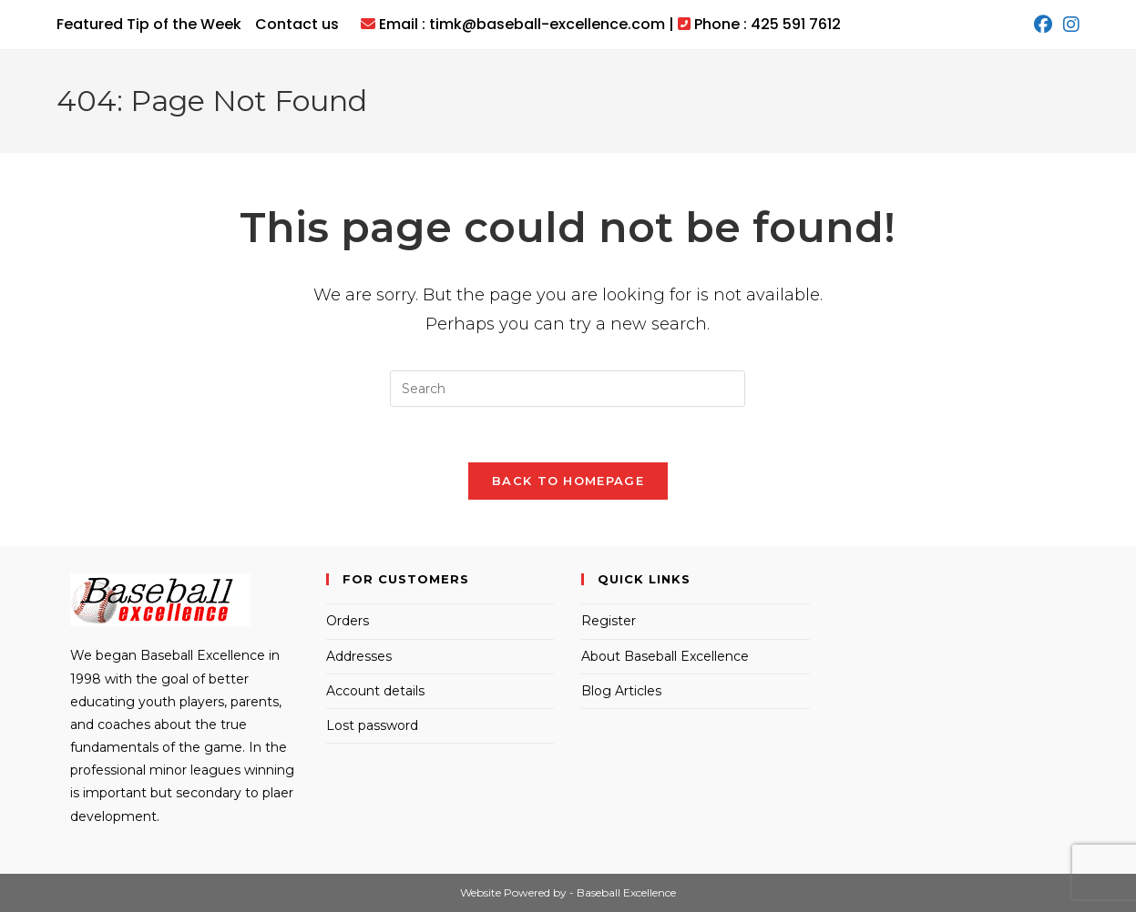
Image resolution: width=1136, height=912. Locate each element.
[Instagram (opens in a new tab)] (1069, 24)
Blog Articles (621, 691)
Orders (347, 621)
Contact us (297, 24)
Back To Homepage (568, 480)
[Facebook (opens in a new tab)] (1043, 24)
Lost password (372, 725)
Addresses (359, 656)
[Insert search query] (567, 388)
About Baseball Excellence (665, 656)
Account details (375, 691)
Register (608, 621)
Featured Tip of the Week (148, 24)
